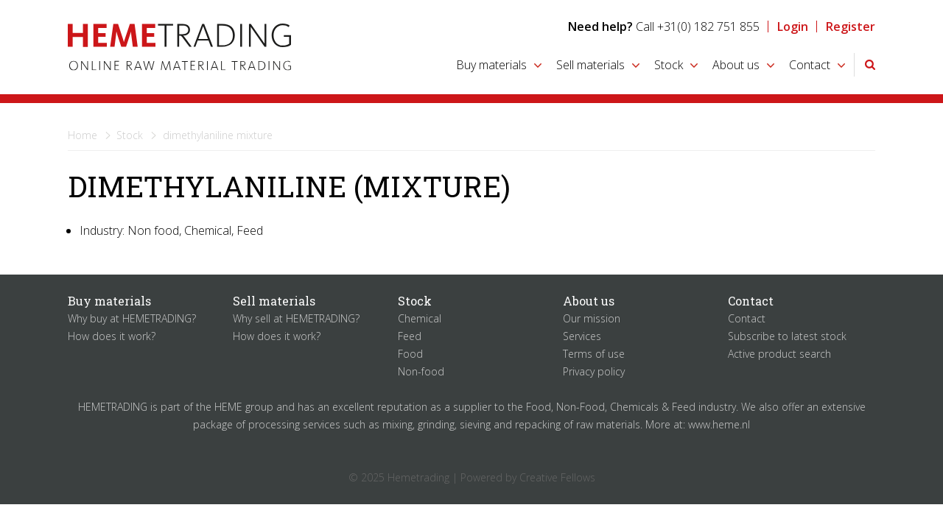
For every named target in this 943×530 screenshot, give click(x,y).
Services (582, 336)
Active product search (779, 354)
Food (410, 354)
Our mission (591, 318)
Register (850, 26)
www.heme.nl (719, 424)
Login (792, 26)
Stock (668, 65)
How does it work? (111, 336)
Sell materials (590, 65)
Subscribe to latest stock (787, 336)
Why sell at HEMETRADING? (296, 318)
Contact (809, 65)
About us (736, 65)
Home (82, 135)
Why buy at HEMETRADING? (132, 318)
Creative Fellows (557, 477)
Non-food (421, 371)
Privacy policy (594, 371)
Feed (409, 336)
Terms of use (594, 354)
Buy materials (491, 65)
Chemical (419, 318)
